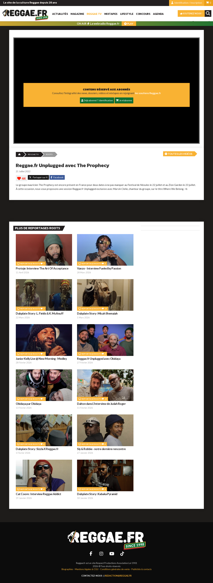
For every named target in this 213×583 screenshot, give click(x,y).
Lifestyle (126, 14)
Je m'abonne (124, 100)
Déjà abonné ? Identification (97, 100)
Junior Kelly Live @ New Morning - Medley (41, 358)
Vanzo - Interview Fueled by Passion (99, 268)
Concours (143, 14)
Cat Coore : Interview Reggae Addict (38, 494)
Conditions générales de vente (115, 569)
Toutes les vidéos (178, 153)
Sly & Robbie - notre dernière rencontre (101, 449)
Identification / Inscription (186, 2)
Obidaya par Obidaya (28, 403)
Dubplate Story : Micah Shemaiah (97, 313)
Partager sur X (38, 177)
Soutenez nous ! (191, 13)
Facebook (57, 177)
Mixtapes (110, 14)
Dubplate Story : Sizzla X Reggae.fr (37, 449)
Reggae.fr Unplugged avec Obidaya (98, 358)
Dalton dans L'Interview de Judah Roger (101, 403)
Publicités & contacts (141, 569)
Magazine (77, 14)
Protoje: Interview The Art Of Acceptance (42, 268)
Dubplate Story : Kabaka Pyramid (97, 494)
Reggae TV (94, 14)
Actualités (60, 14)
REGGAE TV (33, 154)
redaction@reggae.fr (118, 575)
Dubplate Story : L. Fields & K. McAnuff (40, 313)
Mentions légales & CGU (86, 569)
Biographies (67, 569)
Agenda (158, 14)
